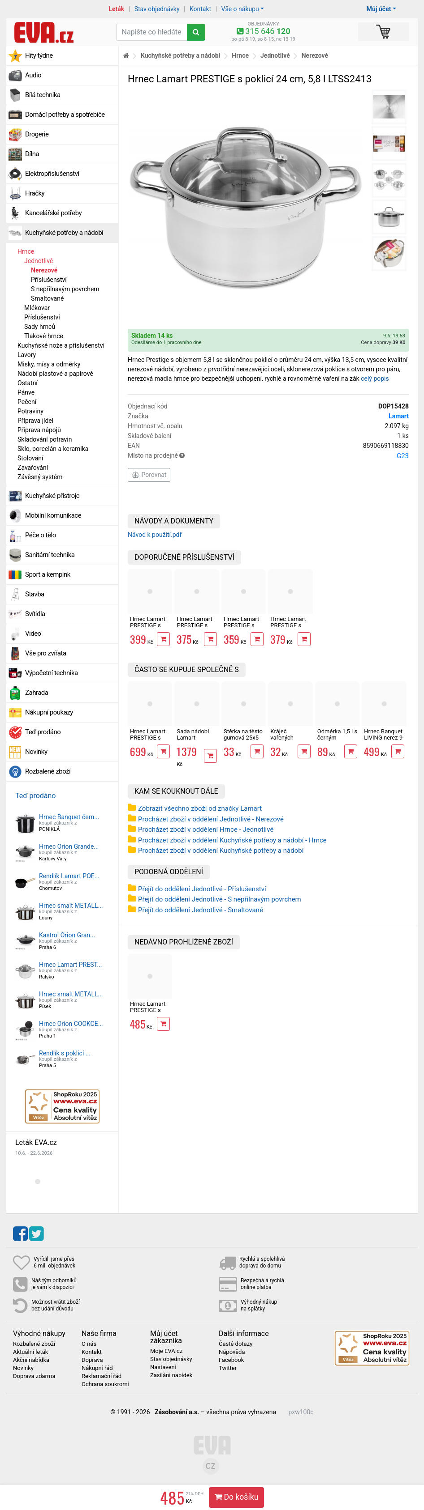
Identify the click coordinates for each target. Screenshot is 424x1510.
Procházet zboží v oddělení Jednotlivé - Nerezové (211, 819)
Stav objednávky (157, 9)
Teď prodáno (43, 732)
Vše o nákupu (240, 9)
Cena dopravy (383, 342)
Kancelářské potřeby (53, 213)
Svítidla (35, 614)
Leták (116, 9)
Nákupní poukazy (49, 712)
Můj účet (379, 9)
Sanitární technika (50, 555)
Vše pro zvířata (45, 653)
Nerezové (44, 270)
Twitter (228, 1368)
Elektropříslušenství (52, 174)
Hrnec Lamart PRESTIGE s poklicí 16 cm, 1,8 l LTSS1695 (289, 629)
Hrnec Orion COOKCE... (71, 1023)
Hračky (34, 193)
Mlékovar (37, 307)
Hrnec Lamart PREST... (70, 964)
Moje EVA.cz (166, 1351)
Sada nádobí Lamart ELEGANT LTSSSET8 (193, 741)
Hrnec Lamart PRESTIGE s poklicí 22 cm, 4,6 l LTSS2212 (149, 629)
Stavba (34, 594)
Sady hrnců (39, 326)
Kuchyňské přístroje (52, 496)
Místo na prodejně (268, 456)
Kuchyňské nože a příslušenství (60, 345)
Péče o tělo (40, 535)
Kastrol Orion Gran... (67, 935)
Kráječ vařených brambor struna (290, 738)
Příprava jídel (35, 420)
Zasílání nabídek (171, 1375)
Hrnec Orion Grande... (69, 846)
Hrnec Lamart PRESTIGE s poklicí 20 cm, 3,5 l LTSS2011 (195, 629)
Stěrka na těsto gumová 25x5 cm (243, 738)
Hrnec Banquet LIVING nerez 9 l (383, 738)
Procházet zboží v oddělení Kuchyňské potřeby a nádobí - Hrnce (232, 840)
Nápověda (232, 1352)
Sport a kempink (47, 574)
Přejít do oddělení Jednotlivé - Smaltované (200, 910)
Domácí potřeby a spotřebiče (65, 115)
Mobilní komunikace (53, 515)
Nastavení (163, 1367)
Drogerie (36, 134)
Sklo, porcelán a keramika (52, 448)
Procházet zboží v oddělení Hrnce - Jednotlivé (205, 829)
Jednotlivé (38, 260)
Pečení (26, 401)
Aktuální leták (30, 1352)
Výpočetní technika (51, 673)
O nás (89, 1344)
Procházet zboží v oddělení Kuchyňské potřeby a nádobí (220, 850)
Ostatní (27, 383)
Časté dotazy (235, 1344)
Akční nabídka (31, 1360)
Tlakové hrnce (43, 336)
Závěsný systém (39, 477)
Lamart (399, 416)
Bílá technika (43, 95)
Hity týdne (39, 55)
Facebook (231, 1360)
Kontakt (200, 9)
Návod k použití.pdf (155, 534)
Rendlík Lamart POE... (69, 876)
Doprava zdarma (34, 1376)
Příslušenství (49, 279)
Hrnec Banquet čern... (69, 817)
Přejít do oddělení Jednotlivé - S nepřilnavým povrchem (219, 899)
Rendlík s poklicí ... (65, 1053)
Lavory (26, 354)
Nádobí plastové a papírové (55, 373)
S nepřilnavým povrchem (65, 289)
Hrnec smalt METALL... (71, 905)
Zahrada (36, 693)
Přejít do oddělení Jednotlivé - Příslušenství (202, 889)
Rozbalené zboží (47, 771)
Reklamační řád (101, 1376)
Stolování (30, 458)
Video (33, 634)
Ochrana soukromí (105, 1384)
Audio (33, 75)
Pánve (26, 392)
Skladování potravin (44, 439)
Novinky (36, 752)
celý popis (375, 378)
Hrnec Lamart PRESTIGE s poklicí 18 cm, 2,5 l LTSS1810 (242, 629)
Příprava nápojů (39, 430)
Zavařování (32, 467)
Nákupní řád (97, 1368)
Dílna (32, 154)
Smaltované (47, 298)
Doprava (92, 1360)
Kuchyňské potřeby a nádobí (64, 233)
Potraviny (30, 411)
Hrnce (25, 251)
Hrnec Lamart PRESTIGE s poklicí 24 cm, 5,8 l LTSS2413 (149, 1013)
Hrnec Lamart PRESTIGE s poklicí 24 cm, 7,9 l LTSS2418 (149, 741)
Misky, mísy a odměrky (48, 364)
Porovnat (149, 474)
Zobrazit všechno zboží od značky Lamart (200, 808)
